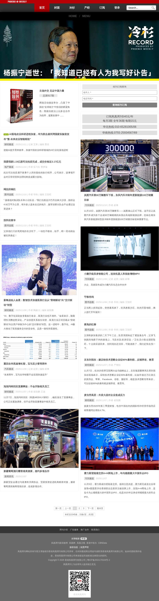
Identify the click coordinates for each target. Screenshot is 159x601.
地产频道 (8, 167)
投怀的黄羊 (10, 220)
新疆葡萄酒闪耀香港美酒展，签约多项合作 (26, 471)
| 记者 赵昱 (113, 279)
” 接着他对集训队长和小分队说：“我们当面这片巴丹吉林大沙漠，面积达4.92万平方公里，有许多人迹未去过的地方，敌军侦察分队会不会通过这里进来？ (39, 204)
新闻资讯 (8, 476)
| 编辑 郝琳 (124, 279)
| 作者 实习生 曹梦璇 (37, 167)
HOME (73, 16)
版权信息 (74, 547)
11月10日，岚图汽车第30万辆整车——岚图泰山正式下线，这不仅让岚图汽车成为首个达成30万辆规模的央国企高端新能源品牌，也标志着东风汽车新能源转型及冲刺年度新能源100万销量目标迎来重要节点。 (120, 215)
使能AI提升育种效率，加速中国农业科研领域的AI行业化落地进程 (36, 150)
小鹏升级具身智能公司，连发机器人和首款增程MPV (112, 273)
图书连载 (8, 194)
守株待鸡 (89, 297)
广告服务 (74, 530)
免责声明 (84, 547)
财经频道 (8, 144)
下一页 (90, 508)
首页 (42, 7)
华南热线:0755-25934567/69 (119, 132)
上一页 (68, 508)
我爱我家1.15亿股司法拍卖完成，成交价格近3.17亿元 (32, 161)
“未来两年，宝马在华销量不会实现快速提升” (26, 374)
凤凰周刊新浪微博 (59, 543)
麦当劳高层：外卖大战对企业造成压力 (104, 395)
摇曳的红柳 (90, 324)
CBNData (102, 543)
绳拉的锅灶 (10, 189)
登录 (117, 7)
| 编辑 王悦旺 (45, 194)
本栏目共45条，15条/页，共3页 (79, 514)
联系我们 (95, 530)
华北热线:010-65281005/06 (119, 126)
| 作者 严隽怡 (113, 365)
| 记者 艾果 (33, 144)
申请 (83, 538)
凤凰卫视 (81, 543)
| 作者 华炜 (33, 194)
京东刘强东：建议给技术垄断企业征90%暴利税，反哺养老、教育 (119, 359)
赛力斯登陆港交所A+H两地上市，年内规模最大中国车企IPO (116, 473)
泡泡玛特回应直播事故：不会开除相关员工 (26, 386)
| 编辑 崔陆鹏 (47, 310)
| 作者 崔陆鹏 (113, 400)
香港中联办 (91, 543)
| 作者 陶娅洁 (34, 310)
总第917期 (48, 95)
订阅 (102, 7)
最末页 (100, 508)
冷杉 (72, 7)
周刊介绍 (63, 530)
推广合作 (85, 530)
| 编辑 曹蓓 (44, 144)
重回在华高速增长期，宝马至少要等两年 (25, 363)
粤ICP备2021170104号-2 (98, 560)
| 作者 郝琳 (112, 205)
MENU (86, 16)
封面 (57, 7)
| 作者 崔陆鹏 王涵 (36, 391)
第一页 (58, 508)
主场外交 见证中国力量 (51, 90)
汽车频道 (89, 205)
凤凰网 (72, 543)
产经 (87, 7)
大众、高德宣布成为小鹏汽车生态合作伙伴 (105, 284)
